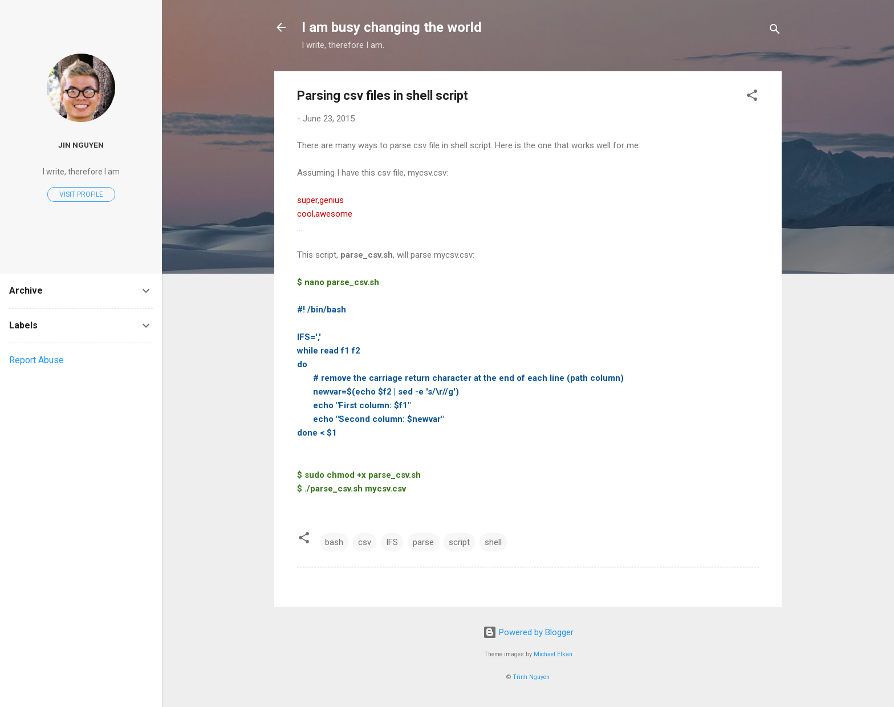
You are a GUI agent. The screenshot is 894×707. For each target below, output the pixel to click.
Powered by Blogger (528, 632)
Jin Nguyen (81, 144)
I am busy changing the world (392, 27)
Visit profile (81, 194)
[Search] (775, 31)
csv (364, 542)
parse (423, 542)
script (459, 542)
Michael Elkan (553, 654)
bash (334, 542)
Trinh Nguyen (531, 677)
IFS (392, 542)
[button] (752, 97)
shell (493, 542)
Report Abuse (36, 360)
